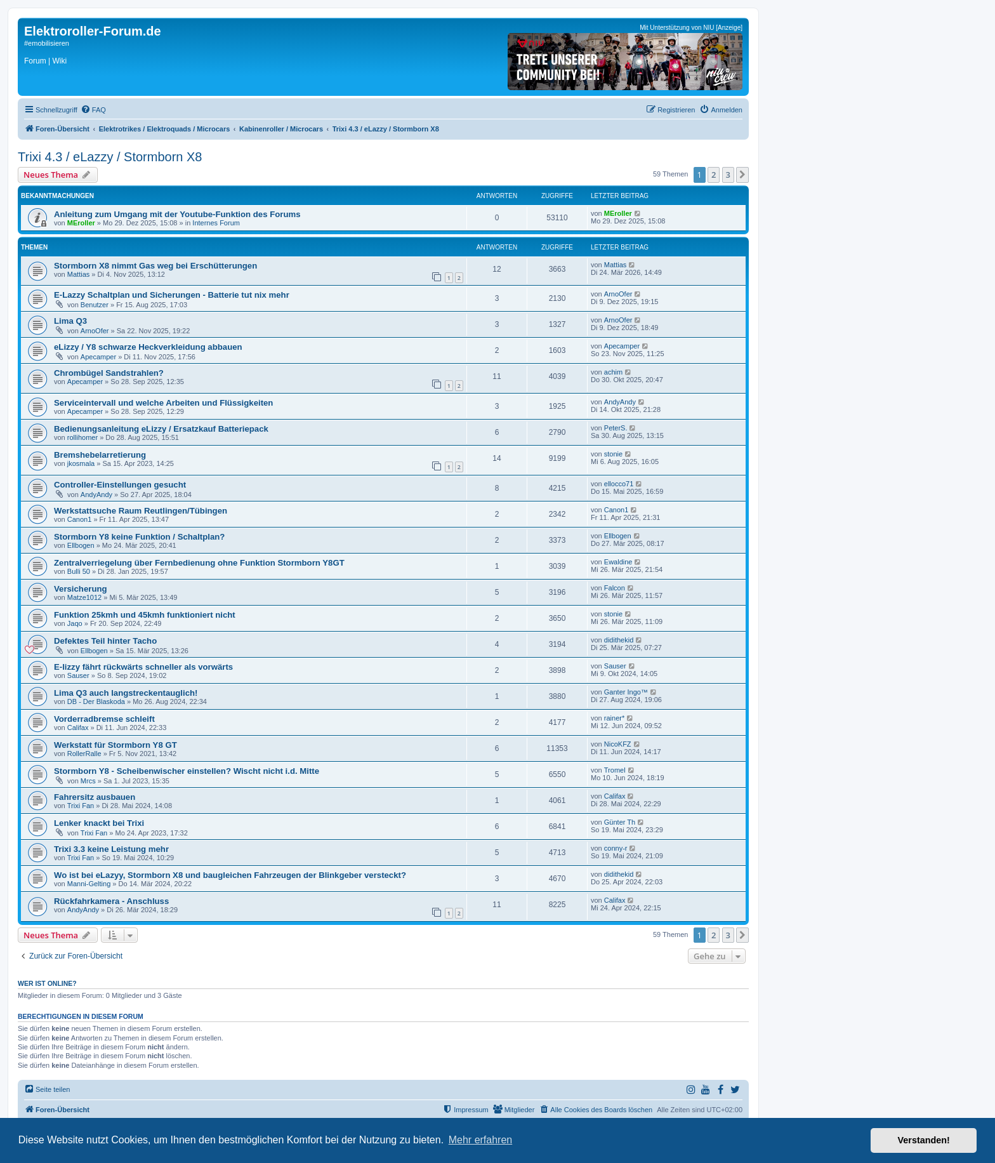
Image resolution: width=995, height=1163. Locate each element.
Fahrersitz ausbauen (94, 797)
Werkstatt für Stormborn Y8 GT (115, 745)
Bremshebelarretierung (100, 455)
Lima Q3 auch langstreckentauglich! (125, 693)
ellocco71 (618, 484)
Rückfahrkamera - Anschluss (111, 901)
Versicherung (80, 589)
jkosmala (81, 463)
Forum (35, 60)
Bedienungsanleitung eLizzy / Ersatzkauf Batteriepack (161, 429)
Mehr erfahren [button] (481, 1139)
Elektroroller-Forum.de (92, 31)
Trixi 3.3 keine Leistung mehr (111, 849)
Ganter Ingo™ (626, 692)
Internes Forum (216, 223)
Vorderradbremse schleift (104, 719)
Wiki (59, 60)
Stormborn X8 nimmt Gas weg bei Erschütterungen (155, 265)
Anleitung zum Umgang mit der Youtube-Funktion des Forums (177, 214)
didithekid (618, 640)
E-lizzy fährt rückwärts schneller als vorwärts (143, 667)
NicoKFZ (617, 744)
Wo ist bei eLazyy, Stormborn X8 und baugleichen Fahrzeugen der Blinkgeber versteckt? (230, 875)
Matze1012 (84, 597)
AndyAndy (620, 402)
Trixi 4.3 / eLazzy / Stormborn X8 (110, 157)
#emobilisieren (46, 43)
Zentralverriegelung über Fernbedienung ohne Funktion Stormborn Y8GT (199, 563)
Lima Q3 (70, 321)
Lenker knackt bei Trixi (99, 823)
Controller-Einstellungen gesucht (120, 484)
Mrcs (88, 781)
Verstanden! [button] (924, 1140)
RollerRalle (84, 753)
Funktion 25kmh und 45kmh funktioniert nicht (144, 615)
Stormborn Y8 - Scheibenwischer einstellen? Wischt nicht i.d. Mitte (186, 771)
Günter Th (619, 822)
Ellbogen (81, 545)
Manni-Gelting (88, 883)
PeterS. (616, 428)
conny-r (616, 848)
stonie (613, 454)
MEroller (81, 223)
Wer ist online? (47, 983)
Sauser (78, 675)
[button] (742, 174)
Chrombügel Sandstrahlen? (109, 373)
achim (613, 372)
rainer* (614, 718)
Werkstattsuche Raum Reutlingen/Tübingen (140, 510)
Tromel (615, 770)
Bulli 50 (78, 571)
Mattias (78, 274)
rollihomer (82, 437)
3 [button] (728, 174)
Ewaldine (618, 562)
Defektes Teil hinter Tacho (105, 641)
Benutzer (95, 305)
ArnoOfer (618, 294)
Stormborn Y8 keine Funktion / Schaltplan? (139, 537)
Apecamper (98, 357)
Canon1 (79, 519)
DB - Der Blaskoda (96, 701)
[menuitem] (93, 109)
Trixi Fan (80, 805)
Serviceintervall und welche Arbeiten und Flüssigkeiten (163, 403)
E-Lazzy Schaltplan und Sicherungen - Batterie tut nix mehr (171, 295)
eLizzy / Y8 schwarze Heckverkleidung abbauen (148, 347)
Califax (78, 727)
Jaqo (74, 623)
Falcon (614, 588)
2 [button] (713, 174)
